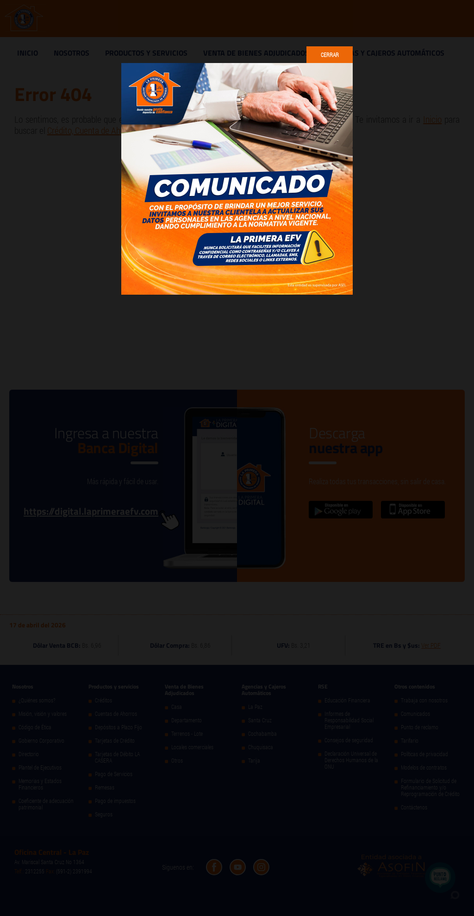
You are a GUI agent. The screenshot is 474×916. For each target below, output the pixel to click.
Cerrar (330, 54)
